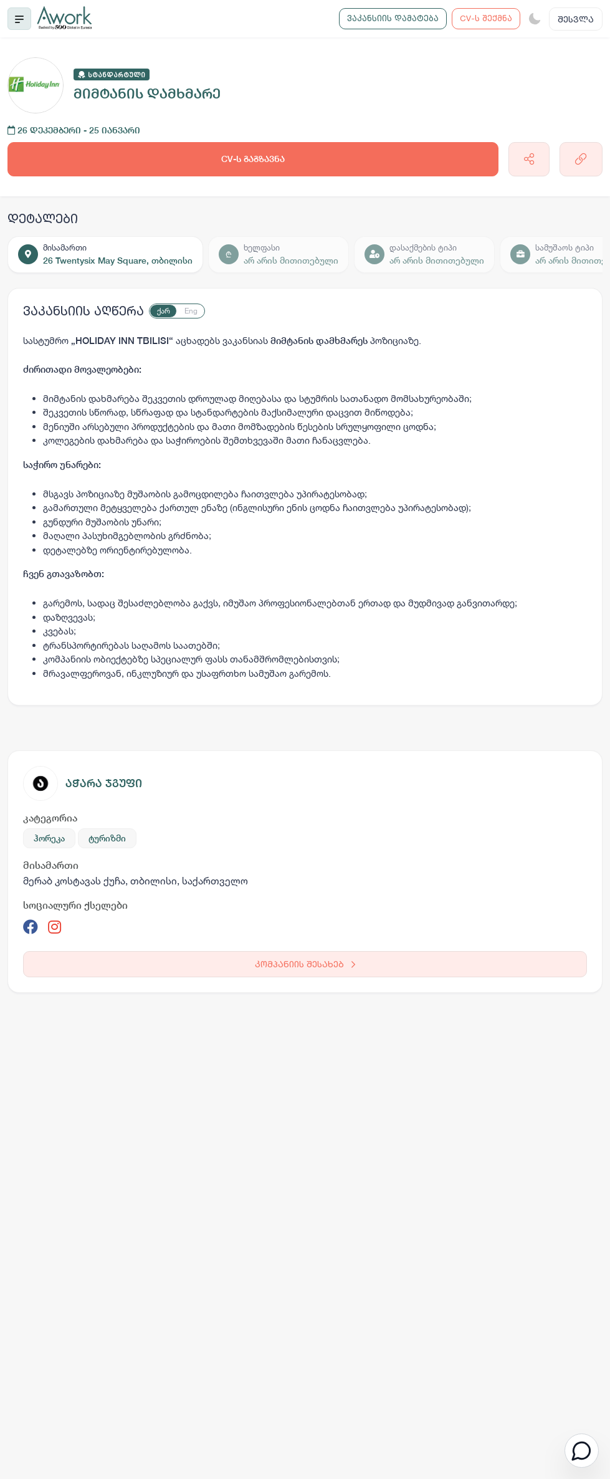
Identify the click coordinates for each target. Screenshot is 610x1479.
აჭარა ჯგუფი (103, 783)
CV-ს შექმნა (486, 18)
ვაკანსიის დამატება (393, 18)
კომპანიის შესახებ (305, 964)
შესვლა (576, 19)
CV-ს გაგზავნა (253, 159)
